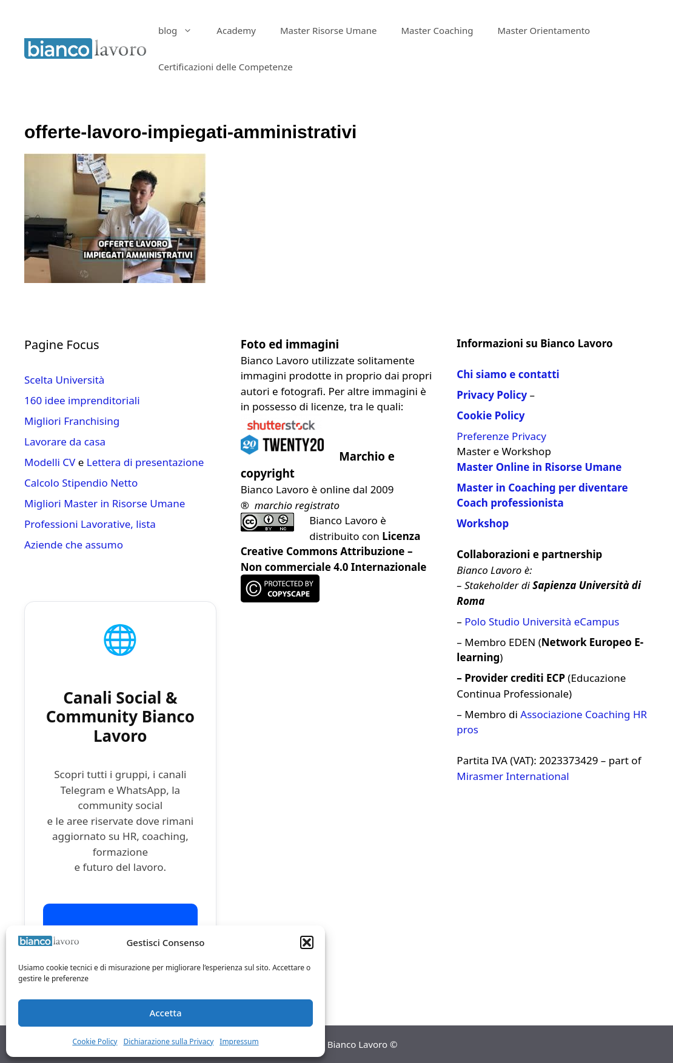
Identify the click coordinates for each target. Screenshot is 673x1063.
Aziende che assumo (73, 544)
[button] (307, 942)
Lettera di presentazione (145, 462)
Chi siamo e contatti (508, 374)
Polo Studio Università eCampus (541, 621)
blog (181, 30)
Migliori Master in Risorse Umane (104, 503)
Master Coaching (437, 30)
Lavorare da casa (64, 441)
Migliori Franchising (71, 421)
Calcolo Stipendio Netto (81, 483)
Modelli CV (49, 462)
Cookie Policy (94, 1041)
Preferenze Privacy (501, 436)
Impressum (238, 1041)
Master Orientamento (543, 30)
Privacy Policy (492, 395)
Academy (236, 30)
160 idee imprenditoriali (82, 400)
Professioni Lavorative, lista (90, 524)
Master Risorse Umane (328, 30)
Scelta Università (64, 380)
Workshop (483, 523)
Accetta (165, 1013)
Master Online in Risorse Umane (539, 467)
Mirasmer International (513, 776)
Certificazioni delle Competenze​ (225, 67)
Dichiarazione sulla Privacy (168, 1041)
